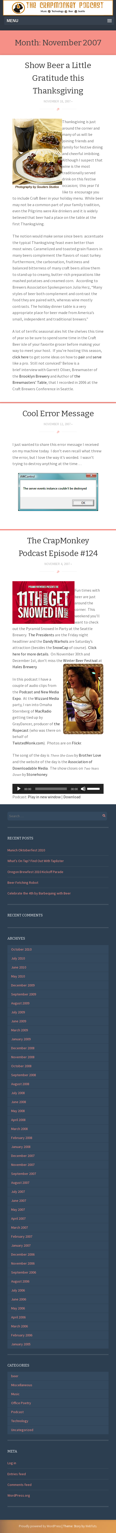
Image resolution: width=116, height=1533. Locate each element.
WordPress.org (18, 1495)
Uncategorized (22, 1430)
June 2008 (18, 1102)
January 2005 (21, 1344)
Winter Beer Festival (80, 660)
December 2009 (23, 985)
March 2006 (19, 1326)
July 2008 (18, 1093)
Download (71, 796)
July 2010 (18, 958)
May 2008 (18, 1111)
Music (15, 1394)
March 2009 (19, 1030)
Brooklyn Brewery (34, 376)
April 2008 (18, 1120)
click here (20, 356)
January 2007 (21, 1245)
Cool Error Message (58, 413)
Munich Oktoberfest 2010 (26, 850)
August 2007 (20, 1182)
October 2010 (21, 949)
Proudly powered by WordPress (40, 1526)
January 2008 (21, 1146)
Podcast (17, 1412)
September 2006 (23, 1272)
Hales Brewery (24, 666)
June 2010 (18, 967)
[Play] (18, 788)
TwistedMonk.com (27, 742)
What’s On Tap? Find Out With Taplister (35, 861)
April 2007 (18, 1218)
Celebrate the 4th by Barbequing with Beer (39, 893)
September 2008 (23, 1075)
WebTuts (90, 1526)
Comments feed (19, 1484)
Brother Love (90, 755)
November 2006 (23, 1263)
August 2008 (20, 1084)
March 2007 (19, 1227)
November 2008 (23, 1057)
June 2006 (18, 1299)
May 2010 (18, 976)
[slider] (51, 789)
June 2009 (18, 1021)
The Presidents (41, 634)
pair (81, 356)
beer (14, 1376)
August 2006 (20, 1281)
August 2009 (20, 1003)
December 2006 (23, 1254)
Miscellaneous (21, 1385)
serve (97, 356)
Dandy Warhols (55, 641)
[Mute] (83, 788)
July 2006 (18, 1290)
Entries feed (16, 1474)
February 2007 (21, 1236)
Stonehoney (37, 774)
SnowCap (60, 647)
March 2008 (19, 1129)
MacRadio (43, 711)
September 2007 (23, 1173)
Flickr (76, 742)
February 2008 (21, 1137)
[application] (58, 789)
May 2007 (18, 1209)
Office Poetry (21, 1403)
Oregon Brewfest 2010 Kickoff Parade (35, 872)
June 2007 (18, 1200)
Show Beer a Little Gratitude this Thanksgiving (58, 78)
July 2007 (18, 1191)
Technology (19, 1421)
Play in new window (44, 796)
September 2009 (23, 994)
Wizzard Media (47, 698)
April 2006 (18, 1317)
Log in (11, 1463)
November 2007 (23, 1164)
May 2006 (18, 1308)
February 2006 (21, 1335)
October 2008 (21, 1066)
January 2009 (21, 1039)
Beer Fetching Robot (22, 882)
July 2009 (18, 1012)
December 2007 (23, 1155)
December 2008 (23, 1048)
